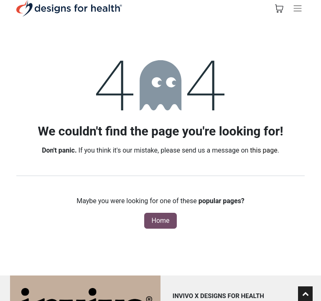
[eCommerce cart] (279, 8)
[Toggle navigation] (297, 8)
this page (263, 150)
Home (160, 220)
